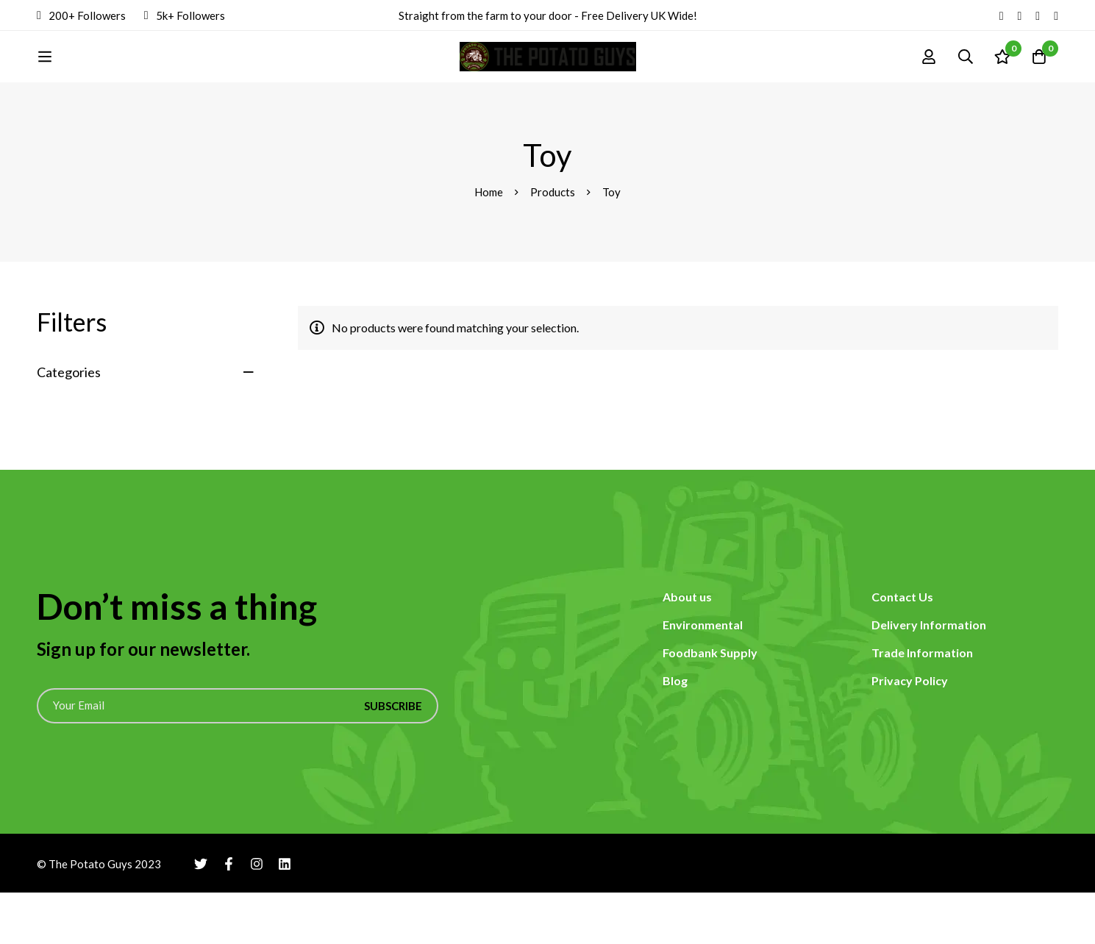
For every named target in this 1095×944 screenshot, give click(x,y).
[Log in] (928, 82)
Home (488, 243)
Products (552, 243)
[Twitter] (1002, 15)
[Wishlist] (1002, 82)
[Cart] (1039, 82)
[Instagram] (1038, 15)
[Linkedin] (1056, 15)
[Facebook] (1019, 15)
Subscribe (393, 757)
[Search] (965, 82)
